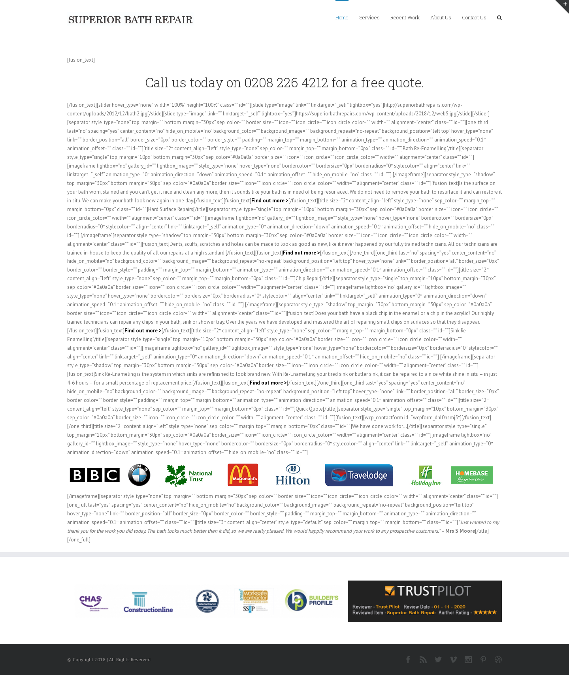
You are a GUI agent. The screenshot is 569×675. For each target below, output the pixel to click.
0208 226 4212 (286, 82)
